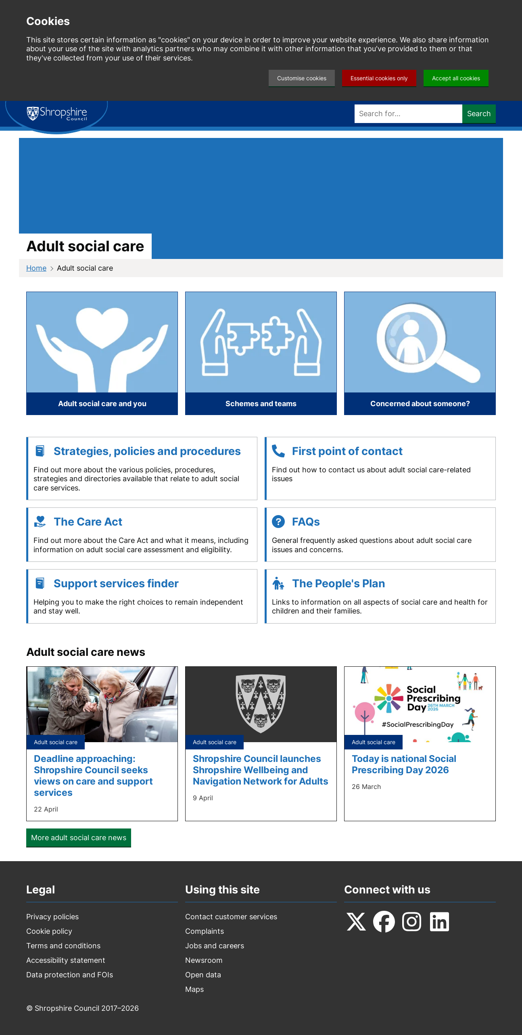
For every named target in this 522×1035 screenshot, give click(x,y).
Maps (194, 989)
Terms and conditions (63, 945)
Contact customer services (231, 916)
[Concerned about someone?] (420, 353)
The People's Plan (338, 583)
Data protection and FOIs (69, 974)
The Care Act (88, 521)
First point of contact (347, 451)
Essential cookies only (379, 78)
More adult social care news (78, 837)
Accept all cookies (456, 78)
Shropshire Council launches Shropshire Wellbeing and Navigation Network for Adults (260, 770)
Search (479, 113)
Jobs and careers (214, 945)
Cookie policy (49, 931)
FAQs (306, 521)
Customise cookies (301, 78)
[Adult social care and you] (102, 353)
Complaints (204, 931)
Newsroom (204, 960)
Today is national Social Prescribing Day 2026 (404, 764)
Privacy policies (52, 916)
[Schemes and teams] (261, 353)
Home (36, 268)
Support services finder (116, 583)
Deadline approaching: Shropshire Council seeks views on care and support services (93, 775)
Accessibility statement (65, 960)
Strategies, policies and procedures (147, 451)
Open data (203, 974)
